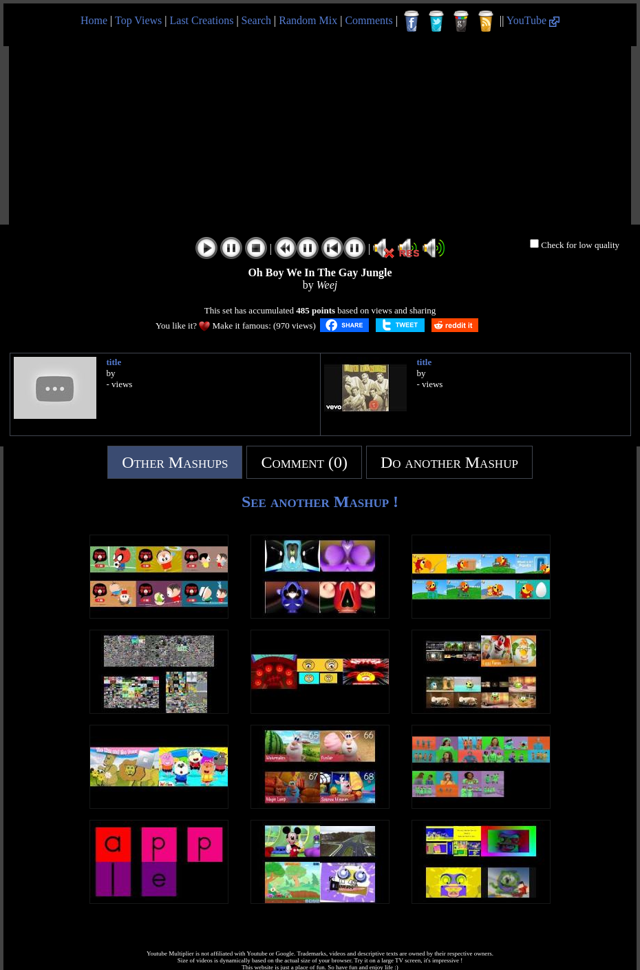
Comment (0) (304, 462)
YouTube (532, 20)
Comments (368, 20)
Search (257, 20)
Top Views (138, 20)
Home (94, 20)
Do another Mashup (449, 462)
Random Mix (308, 20)
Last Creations (202, 20)
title (114, 362)
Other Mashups (175, 462)
